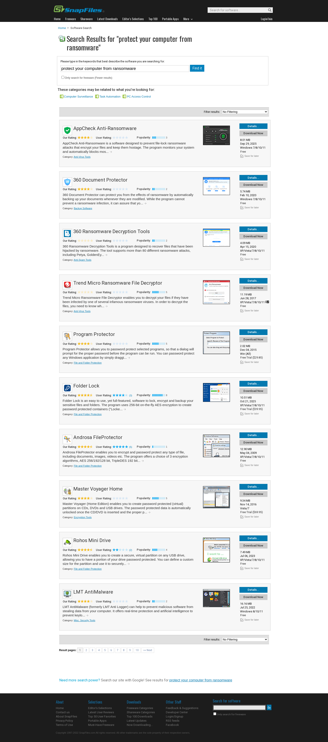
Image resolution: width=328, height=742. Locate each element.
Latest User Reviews (101, 712)
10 (137, 650)
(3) (130, 395)
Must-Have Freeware (101, 725)
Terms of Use (64, 725)
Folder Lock (86, 386)
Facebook (172, 725)
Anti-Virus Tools (82, 156)
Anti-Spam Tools (82, 260)
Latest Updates (136, 720)
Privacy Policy (64, 720)
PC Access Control (139, 96)
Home (62, 28)
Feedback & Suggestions (182, 708)
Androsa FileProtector (97, 437)
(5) (130, 447)
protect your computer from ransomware (200, 680)
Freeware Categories (140, 708)
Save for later (252, 156)
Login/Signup (174, 716)
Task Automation (109, 96)
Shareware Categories (141, 712)
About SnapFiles (66, 716)
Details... (253, 126)
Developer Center (177, 712)
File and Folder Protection (88, 362)
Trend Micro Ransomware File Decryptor (117, 283)
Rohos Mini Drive (92, 540)
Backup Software (83, 208)
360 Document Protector (100, 180)
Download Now (253, 133)
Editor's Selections (100, 708)
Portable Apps (97, 720)
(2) (130, 550)
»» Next (147, 650)
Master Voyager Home (98, 489)
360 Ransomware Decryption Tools (111, 231)
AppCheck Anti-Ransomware (105, 128)
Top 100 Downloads (139, 716)
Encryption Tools (83, 517)
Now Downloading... (140, 725)
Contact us (63, 712)
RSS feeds (172, 720)
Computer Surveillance (78, 96)
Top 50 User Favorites (102, 716)
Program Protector (94, 334)
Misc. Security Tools (84, 620)
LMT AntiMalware (93, 592)
